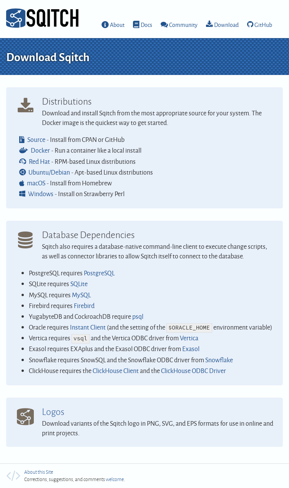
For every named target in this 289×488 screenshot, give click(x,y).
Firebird (84, 305)
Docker (40, 150)
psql (137, 316)
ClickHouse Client (116, 370)
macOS (36, 182)
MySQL (81, 294)
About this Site (38, 471)
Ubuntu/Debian (49, 172)
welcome (115, 479)
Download (226, 24)
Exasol (190, 348)
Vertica (189, 337)
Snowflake (219, 359)
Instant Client (88, 327)
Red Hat (39, 161)
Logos (53, 411)
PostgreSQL (99, 272)
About (117, 24)
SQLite (79, 283)
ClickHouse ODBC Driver (193, 370)
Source (36, 139)
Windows (40, 193)
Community (183, 24)
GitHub (263, 24)
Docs (146, 24)
